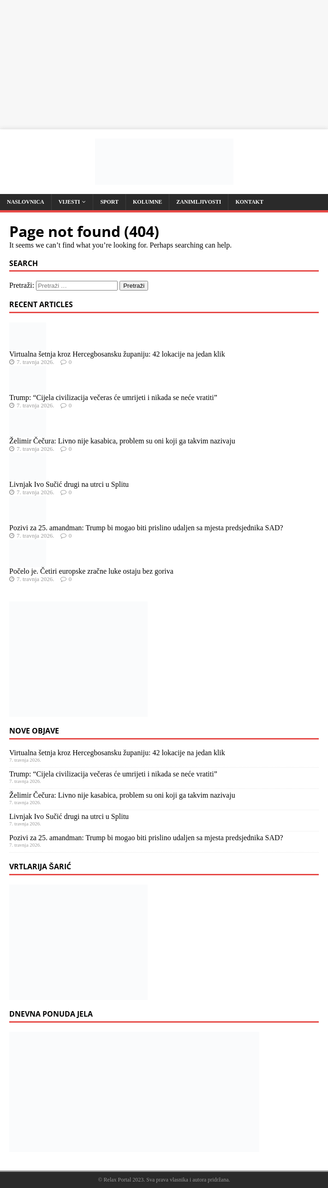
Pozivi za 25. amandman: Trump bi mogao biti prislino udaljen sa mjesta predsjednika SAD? (146, 528)
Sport (109, 202)
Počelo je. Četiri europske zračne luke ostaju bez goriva (91, 571)
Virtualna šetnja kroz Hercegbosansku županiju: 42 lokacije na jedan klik (117, 354)
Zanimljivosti (198, 202)
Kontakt (249, 202)
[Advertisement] (164, 64)
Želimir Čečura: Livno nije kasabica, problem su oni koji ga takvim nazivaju (122, 441)
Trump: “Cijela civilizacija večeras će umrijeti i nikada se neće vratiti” (113, 397)
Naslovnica (25, 202)
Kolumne (147, 202)
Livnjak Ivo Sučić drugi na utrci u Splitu (69, 484)
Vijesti (69, 202)
